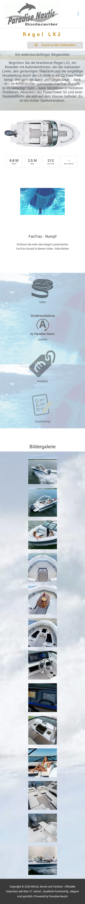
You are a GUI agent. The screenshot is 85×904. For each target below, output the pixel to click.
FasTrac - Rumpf (43, 236)
